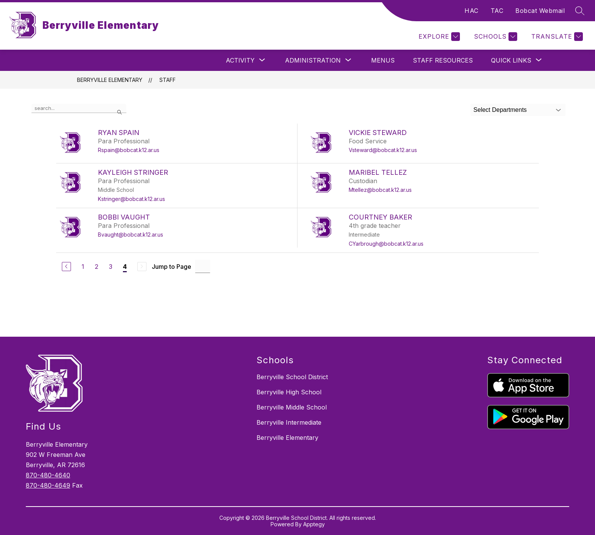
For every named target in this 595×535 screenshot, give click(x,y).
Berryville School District (292, 377)
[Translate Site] (556, 36)
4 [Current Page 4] (125, 266)
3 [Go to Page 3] (110, 266)
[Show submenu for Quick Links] (511, 60)
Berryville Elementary (109, 80)
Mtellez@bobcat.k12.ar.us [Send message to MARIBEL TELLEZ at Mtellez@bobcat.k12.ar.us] (380, 190)
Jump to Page (171, 266)
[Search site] (579, 10)
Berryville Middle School (292, 407)
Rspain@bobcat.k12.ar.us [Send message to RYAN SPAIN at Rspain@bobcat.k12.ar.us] (128, 150)
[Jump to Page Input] (202, 266)
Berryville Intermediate (289, 422)
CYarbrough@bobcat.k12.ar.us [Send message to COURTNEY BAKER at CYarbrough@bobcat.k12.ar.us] (386, 243)
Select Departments (500, 110)
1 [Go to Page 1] (83, 266)
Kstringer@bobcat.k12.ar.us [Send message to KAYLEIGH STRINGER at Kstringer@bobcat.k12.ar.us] (131, 199)
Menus (383, 60)
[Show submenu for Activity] (240, 60)
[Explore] (438, 36)
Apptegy (314, 524)
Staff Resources (443, 60)
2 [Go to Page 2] (96, 266)
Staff (167, 80)
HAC (471, 10)
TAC (497, 10)
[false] (78, 108)
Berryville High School (289, 392)
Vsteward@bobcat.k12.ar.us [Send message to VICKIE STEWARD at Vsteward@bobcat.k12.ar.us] (383, 150)
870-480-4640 (48, 475)
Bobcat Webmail (540, 10)
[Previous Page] (66, 266)
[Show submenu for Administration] (313, 60)
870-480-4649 (48, 485)
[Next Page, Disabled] (141, 266)
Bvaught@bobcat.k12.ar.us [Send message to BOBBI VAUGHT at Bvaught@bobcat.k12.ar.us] (130, 234)
